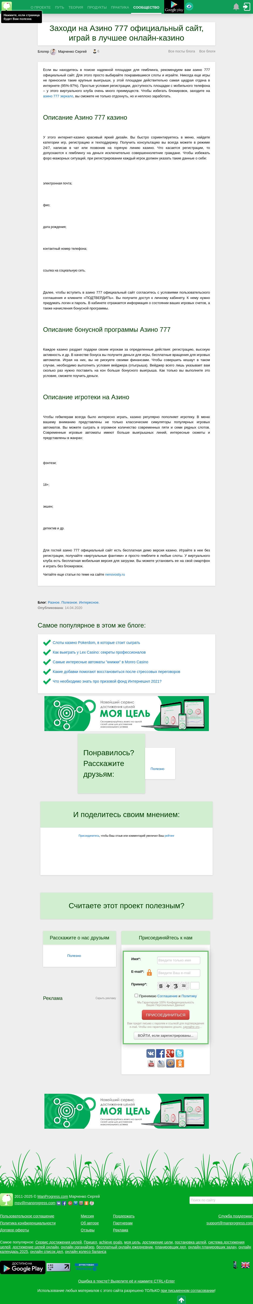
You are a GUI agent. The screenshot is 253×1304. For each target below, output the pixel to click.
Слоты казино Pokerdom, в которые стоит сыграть (96, 642)
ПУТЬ (59, 7)
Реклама (120, 1230)
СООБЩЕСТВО (146, 7)
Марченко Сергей (68, 51)
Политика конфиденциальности (28, 1223)
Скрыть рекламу (106, 998)
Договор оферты (14, 1230)
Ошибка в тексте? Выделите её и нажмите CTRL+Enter (126, 1281)
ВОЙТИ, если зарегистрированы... (166, 1036)
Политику (189, 996)
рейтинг (169, 835)
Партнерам (122, 1223)
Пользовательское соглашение (27, 1216)
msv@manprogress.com (35, 1203)
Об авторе (90, 1223)
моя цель (132, 1242)
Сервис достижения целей (58, 1242)
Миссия (87, 1216)
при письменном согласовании (188, 1290)
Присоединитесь (89, 835)
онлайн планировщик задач (212, 1247)
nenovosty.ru (115, 574)
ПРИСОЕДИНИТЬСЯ (165, 1015)
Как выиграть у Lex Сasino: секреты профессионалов (99, 652)
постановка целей (190, 1242)
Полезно (157, 769)
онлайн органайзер (77, 1247)
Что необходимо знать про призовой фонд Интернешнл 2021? (107, 681)
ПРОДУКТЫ (97, 7)
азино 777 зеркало (58, 96)
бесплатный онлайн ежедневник (124, 1247)
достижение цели (157, 1242)
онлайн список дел (46, 1251)
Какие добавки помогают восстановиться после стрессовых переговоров (116, 671)
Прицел (90, 1242)
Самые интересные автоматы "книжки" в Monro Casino (100, 662)
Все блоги (207, 51)
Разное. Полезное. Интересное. (74, 602)
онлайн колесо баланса (85, 1251)
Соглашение (167, 996)
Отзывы (87, 1230)
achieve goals (110, 1242)
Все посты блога (181, 51)
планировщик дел (170, 1247)
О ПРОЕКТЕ (41, 7)
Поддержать (124, 1216)
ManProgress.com (52, 1196)
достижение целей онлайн (36, 1247)
